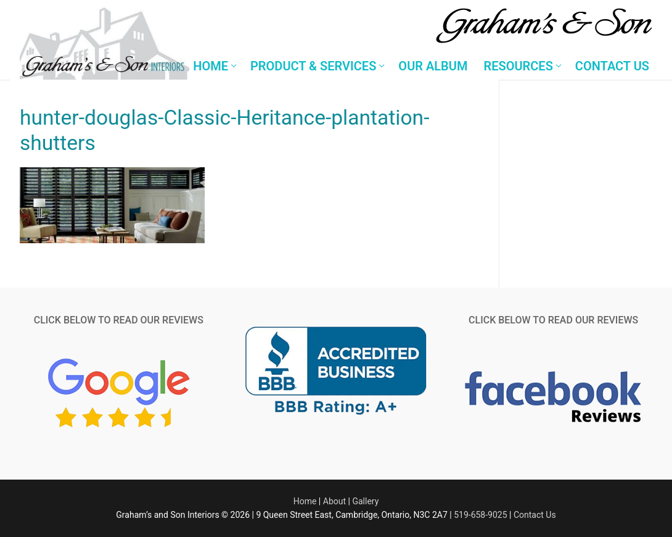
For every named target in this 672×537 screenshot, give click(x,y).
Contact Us (535, 515)
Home (305, 501)
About (334, 501)
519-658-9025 (480, 515)
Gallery (365, 501)
